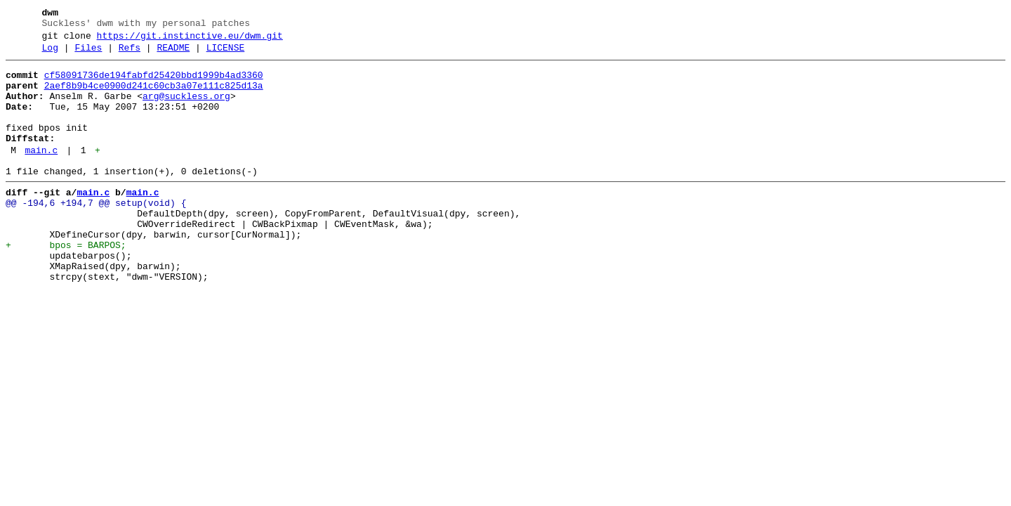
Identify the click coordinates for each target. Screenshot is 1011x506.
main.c (41, 173)
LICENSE (225, 54)
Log (50, 54)
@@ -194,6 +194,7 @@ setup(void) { (96, 232)
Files (88, 54)
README (173, 54)
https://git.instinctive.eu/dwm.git (190, 40)
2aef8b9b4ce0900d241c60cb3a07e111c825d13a (153, 96)
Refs (129, 54)
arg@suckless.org (186, 109)
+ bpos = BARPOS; (66, 283)
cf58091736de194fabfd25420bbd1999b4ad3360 (153, 83)
